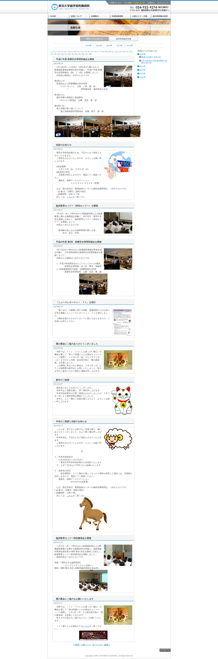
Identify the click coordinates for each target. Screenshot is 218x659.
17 (99, 51)
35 (79, 54)
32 (69, 54)
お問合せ (151, 3)
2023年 (119, 45)
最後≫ (107, 645)
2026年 (89, 45)
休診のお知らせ (148, 57)
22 (116, 51)
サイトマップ (163, 3)
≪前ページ (86, 645)
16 (95, 51)
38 (90, 54)
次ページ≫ (97, 645)
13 (85, 51)
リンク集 (127, 3)
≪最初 (76, 645)
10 (74, 51)
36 (83, 54)
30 (62, 54)
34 (76, 54)
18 (102, 51)
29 (58, 54)
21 (113, 51)
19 (106, 51)
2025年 (99, 45)
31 (65, 54)
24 (123, 51)
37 (86, 54)
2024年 (109, 45)
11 (78, 51)
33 (72, 54)
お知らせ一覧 (139, 3)
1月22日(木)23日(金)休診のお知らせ (154, 61)
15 (92, 51)
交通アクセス (115, 3)
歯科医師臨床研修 (123, 39)
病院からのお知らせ (94, 39)
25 (127, 51)
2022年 (130, 45)
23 (120, 51)
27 (52, 54)
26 (130, 51)
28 (55, 54)
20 (109, 51)
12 (81, 51)
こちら (70, 197)
